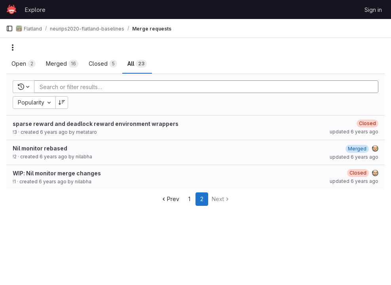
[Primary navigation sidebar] (9, 28)
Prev (170, 199)
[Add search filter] (208, 87)
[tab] (23, 64)
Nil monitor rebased (40, 148)
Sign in (373, 9)
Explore (35, 9)
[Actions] (12, 47)
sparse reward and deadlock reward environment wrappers (95, 123)
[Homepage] (11, 9)
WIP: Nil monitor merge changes (57, 173)
